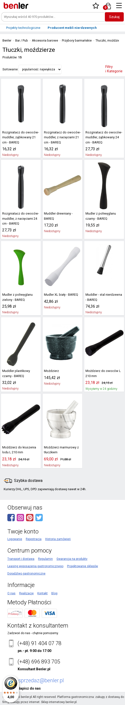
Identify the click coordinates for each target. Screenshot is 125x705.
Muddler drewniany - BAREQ (57, 216)
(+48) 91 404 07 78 (39, 643)
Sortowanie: (10, 69)
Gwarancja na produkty (71, 559)
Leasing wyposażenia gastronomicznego (35, 566)
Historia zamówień (58, 539)
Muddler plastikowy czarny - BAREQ (20, 373)
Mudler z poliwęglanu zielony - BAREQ (16, 297)
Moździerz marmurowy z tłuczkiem (61, 450)
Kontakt (42, 593)
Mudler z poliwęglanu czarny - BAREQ (99, 216)
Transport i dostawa (20, 559)
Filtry (114, 69)
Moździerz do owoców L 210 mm (101, 373)
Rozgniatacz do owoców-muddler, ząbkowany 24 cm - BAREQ (104, 137)
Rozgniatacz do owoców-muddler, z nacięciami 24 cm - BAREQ (19, 218)
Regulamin (45, 559)
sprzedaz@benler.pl (41, 680)
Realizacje (26, 593)
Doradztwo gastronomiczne (26, 573)
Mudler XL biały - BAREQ (60, 294)
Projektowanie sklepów (82, 566)
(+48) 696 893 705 (38, 662)
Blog (54, 593)
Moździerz (51, 371)
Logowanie (14, 539)
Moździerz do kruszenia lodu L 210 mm (18, 450)
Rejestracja (34, 539)
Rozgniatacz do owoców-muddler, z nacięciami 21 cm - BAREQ (61, 137)
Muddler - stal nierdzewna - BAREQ (103, 297)
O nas (11, 593)
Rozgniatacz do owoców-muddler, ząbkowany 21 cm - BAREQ (20, 137)
